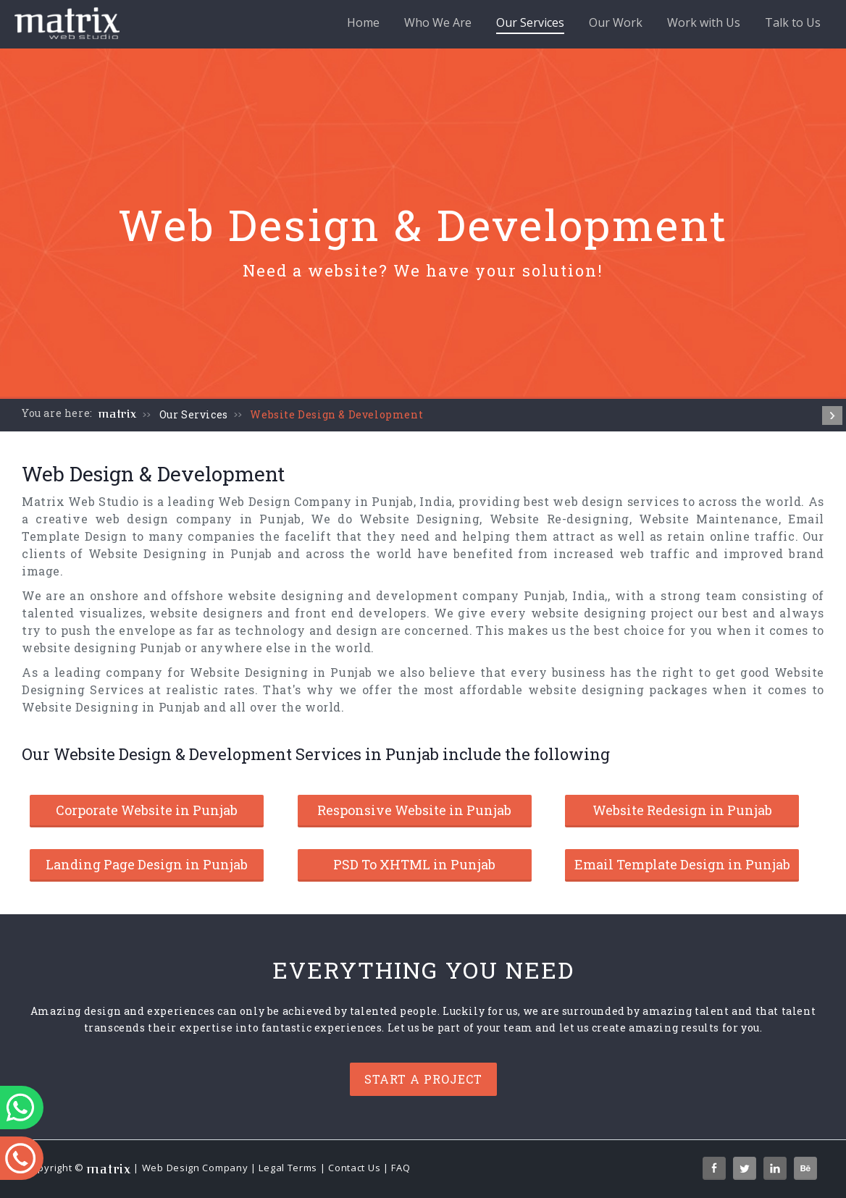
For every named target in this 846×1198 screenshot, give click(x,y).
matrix (118, 414)
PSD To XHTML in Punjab (414, 864)
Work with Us (703, 22)
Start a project (423, 1079)
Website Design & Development (336, 414)
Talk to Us (793, 22)
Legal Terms (288, 1167)
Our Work (615, 22)
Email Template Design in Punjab (682, 864)
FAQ (400, 1167)
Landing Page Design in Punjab (147, 864)
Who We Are (438, 22)
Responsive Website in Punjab (414, 810)
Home (363, 22)
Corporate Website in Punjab (147, 810)
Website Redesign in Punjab (682, 810)
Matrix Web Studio (80, 501)
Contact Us (354, 1167)
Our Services (530, 24)
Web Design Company (195, 1167)
